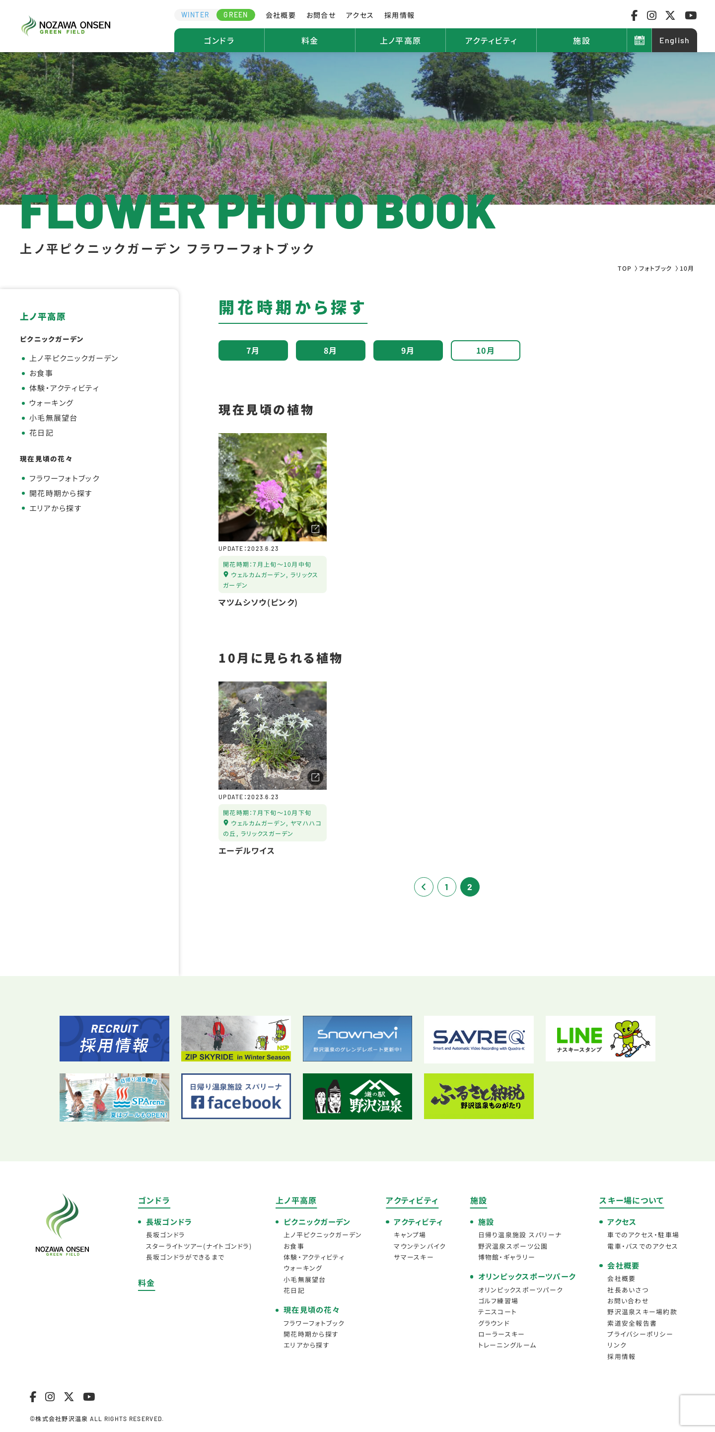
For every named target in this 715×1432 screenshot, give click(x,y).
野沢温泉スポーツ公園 (513, 1246)
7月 (253, 350)
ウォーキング (51, 402)
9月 (408, 350)
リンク (617, 1345)
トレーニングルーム (507, 1345)
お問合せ (321, 15)
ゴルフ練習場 (498, 1300)
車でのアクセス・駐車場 (643, 1234)
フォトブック (655, 268)
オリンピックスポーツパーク (521, 1289)
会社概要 (281, 15)
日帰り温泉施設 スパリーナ (520, 1234)
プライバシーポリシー (640, 1334)
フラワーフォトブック (64, 478)
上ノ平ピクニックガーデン (73, 358)
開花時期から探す (60, 493)
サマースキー (414, 1257)
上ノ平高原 (400, 40)
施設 (581, 40)
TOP (625, 268)
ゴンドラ (219, 40)
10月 (485, 350)
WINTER (195, 14)
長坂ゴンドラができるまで (185, 1257)
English (674, 40)
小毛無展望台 (53, 417)
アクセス (360, 15)
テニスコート (497, 1311)
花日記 (41, 432)
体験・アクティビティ (64, 387)
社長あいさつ (627, 1289)
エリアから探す (55, 508)
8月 (331, 350)
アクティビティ (491, 40)
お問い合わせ (628, 1300)
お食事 (41, 373)
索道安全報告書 (632, 1323)
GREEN (235, 14)
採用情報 (399, 15)
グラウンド (493, 1323)
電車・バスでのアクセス (642, 1246)
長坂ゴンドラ (165, 1234)
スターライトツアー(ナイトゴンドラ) (199, 1246)
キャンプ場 (410, 1234)
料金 (310, 40)
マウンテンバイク (420, 1246)
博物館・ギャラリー (507, 1257)
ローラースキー (501, 1334)
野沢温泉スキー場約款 (642, 1311)
